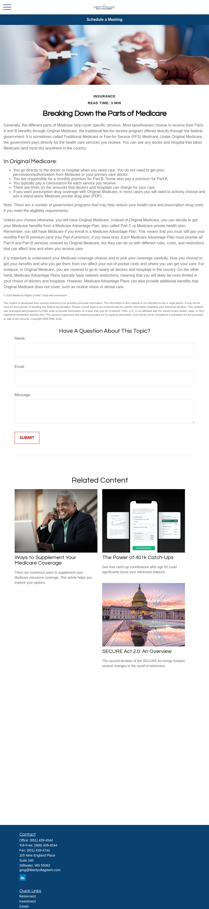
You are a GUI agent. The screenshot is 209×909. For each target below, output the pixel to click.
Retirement (27, 896)
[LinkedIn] (22, 877)
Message (22, 395)
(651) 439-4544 (41, 840)
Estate (24, 906)
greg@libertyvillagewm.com (39, 870)
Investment (27, 901)
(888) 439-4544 (45, 845)
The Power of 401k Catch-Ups (137, 557)
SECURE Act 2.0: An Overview (137, 651)
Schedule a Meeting (104, 19)
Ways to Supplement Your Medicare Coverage (45, 560)
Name (20, 338)
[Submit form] (27, 438)
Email (19, 367)
